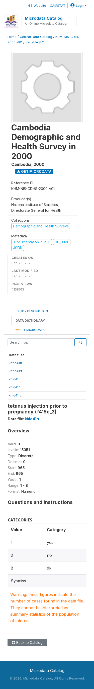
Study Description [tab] (32, 311)
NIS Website (37, 5)
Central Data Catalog (36, 37)
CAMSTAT (57, 5)
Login (76, 5)
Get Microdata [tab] (30, 329)
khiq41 (14, 379)
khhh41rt (15, 371)
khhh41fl (15, 363)
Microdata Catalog (43, 18)
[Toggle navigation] (83, 21)
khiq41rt (15, 395)
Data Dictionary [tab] (30, 320)
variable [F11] (36, 42)
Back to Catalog (27, 642)
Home (12, 37)
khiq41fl (15, 387)
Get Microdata (34, 171)
